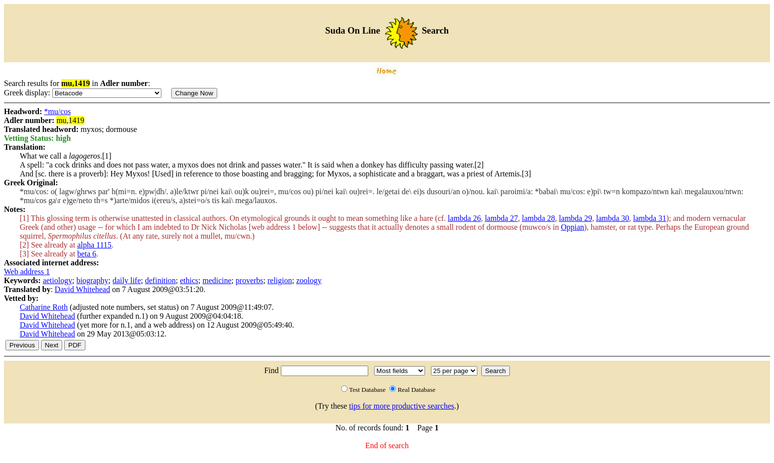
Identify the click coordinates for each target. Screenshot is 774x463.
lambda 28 (538, 218)
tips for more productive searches (401, 406)
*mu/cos (57, 111)
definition (160, 280)
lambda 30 (612, 218)
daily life (127, 280)
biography (93, 280)
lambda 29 (575, 218)
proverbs (249, 280)
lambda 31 (649, 218)
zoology (309, 280)
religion (280, 280)
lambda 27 (501, 218)
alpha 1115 (94, 245)
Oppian (572, 227)
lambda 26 (464, 218)
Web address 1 (27, 271)
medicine (217, 280)
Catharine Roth (44, 307)
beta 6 (86, 254)
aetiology (58, 280)
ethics (189, 280)
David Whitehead (82, 289)
